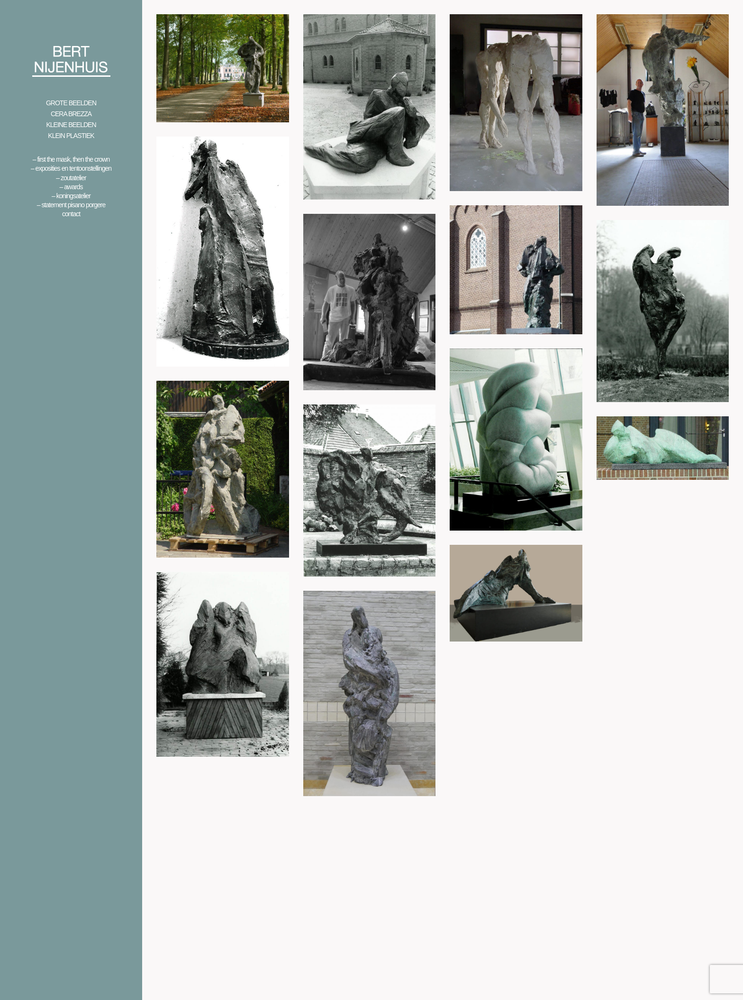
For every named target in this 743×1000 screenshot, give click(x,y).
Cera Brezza (71, 114)
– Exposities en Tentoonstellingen (71, 168)
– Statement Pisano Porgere (71, 205)
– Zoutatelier (71, 178)
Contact (71, 214)
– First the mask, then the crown (71, 159)
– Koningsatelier (71, 196)
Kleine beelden (71, 124)
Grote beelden (71, 103)
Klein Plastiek (71, 135)
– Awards (71, 187)
